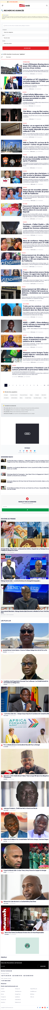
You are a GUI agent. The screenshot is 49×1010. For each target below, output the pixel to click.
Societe (5, 652)
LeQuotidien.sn (18, 999)
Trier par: (2, 57)
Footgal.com (3, 997)
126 (44, 385)
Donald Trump (28, 398)
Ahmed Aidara (14, 398)
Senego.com (17, 989)
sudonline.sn (17, 997)
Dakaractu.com (18, 1002)
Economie (6, 746)
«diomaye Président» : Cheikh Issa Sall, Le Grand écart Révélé (20, 808)
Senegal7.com (17, 994)
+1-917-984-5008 (5, 981)
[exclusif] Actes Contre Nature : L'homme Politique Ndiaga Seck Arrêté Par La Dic (25, 650)
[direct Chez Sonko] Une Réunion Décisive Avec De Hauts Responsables (24, 933)
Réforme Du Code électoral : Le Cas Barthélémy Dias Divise (20, 901)
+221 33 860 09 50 (28, 976)
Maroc (21, 398)
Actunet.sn (3, 1002)
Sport (5, 872)
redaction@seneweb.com (11, 986)
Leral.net (2, 989)
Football (37, 395)
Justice (5, 841)
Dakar (31, 395)
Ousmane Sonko (13, 395)
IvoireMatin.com (33, 991)
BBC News (32, 994)
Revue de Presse (23, 395)
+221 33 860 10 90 (17, 976)
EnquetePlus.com (33, 989)
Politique (6, 715)
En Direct (7, 934)
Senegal (6, 395)
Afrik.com (32, 997)
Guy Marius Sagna (37, 398)
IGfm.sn (2, 994)
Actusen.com (3, 999)
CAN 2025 (44, 395)
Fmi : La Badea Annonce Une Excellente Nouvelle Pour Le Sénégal (22, 745)
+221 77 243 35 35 (6, 976)
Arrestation (6, 398)
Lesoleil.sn (3, 991)
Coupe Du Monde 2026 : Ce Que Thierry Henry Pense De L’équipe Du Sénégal (25, 870)
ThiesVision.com (18, 991)
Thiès (45, 398)
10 (37, 385)
